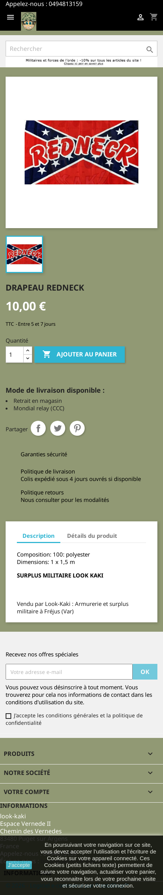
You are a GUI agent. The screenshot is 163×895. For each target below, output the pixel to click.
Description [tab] (38, 535)
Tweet (57, 428)
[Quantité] (15, 354)
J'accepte (19, 865)
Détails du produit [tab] (92, 535)
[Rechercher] (81, 48)
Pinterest (77, 428)
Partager (38, 428)
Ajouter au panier (79, 354)
